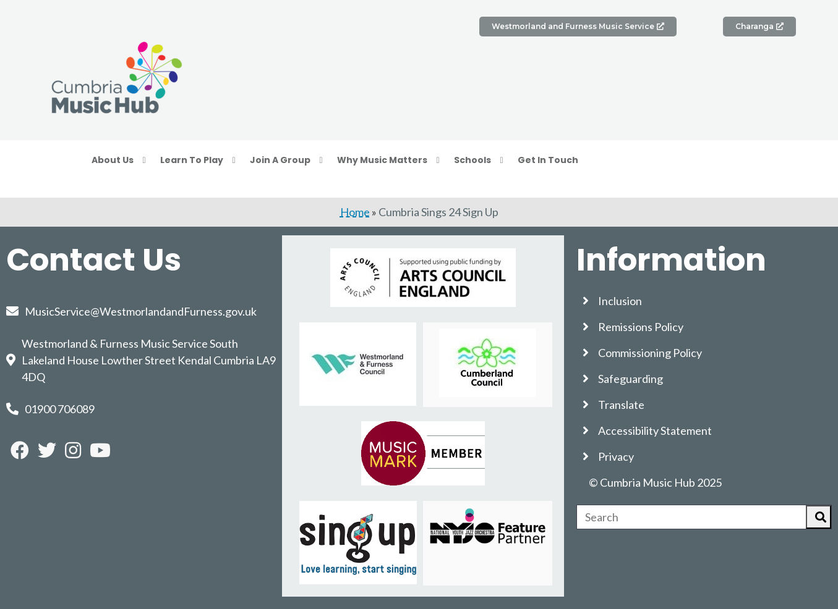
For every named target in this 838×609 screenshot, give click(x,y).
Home (355, 212)
